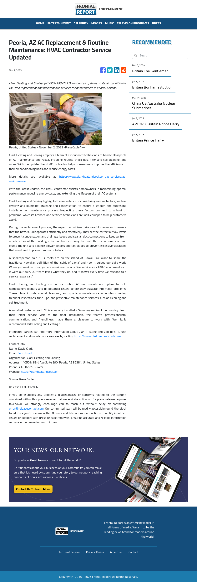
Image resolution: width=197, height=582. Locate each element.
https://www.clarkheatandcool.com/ (97, 336)
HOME (40, 23)
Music (109, 23)
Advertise (116, 552)
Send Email (25, 353)
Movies (96, 23)
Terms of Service (69, 552)
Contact (134, 552)
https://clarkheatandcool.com (40, 371)
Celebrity (81, 23)
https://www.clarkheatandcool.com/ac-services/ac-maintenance (67, 179)
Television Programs (133, 23)
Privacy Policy (95, 552)
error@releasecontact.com (26, 408)
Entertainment (59, 23)
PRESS (156, 23)
